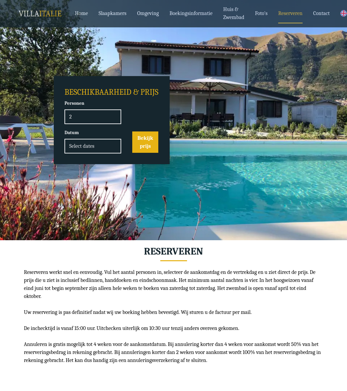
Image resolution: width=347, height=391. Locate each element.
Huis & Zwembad (233, 13)
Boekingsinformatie (191, 13)
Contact (321, 13)
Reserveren (290, 13)
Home (81, 13)
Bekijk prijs (145, 142)
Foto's (261, 13)
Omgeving (148, 13)
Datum (71, 132)
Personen (74, 103)
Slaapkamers (112, 13)
